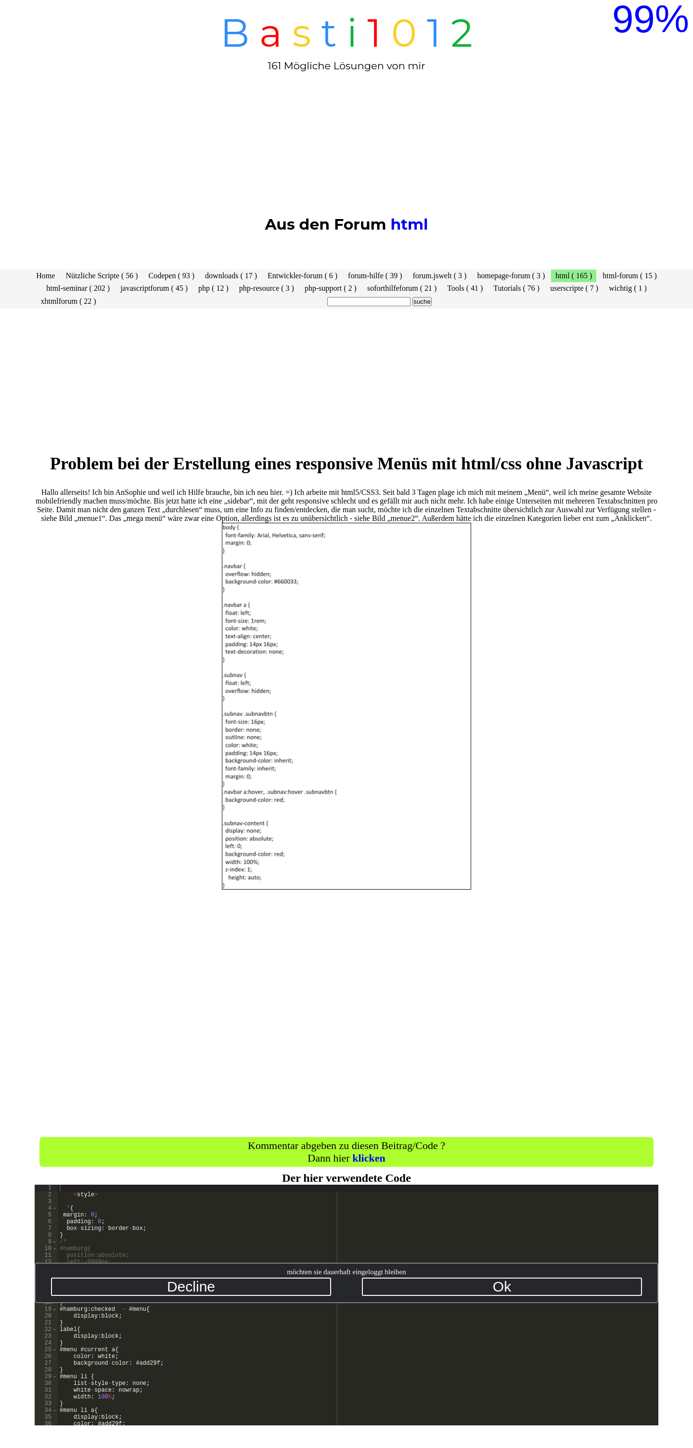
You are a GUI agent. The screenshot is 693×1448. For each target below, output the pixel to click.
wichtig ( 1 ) (628, 288)
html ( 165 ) (573, 276)
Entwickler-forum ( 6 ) (302, 276)
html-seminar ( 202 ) (78, 288)
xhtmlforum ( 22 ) (68, 301)
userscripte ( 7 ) (574, 288)
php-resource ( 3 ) (266, 288)
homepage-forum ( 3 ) (511, 276)
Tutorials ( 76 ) (516, 288)
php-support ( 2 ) (331, 288)
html (409, 224)
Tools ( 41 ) (465, 288)
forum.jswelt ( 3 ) (439, 276)
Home (45, 276)
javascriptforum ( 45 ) (154, 288)
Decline (191, 1286)
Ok (502, 1286)
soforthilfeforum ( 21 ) (401, 288)
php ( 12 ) (213, 288)
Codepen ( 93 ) (172, 276)
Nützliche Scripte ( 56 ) (101, 276)
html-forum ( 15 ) (629, 276)
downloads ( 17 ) (231, 276)
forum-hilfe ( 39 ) (375, 276)
